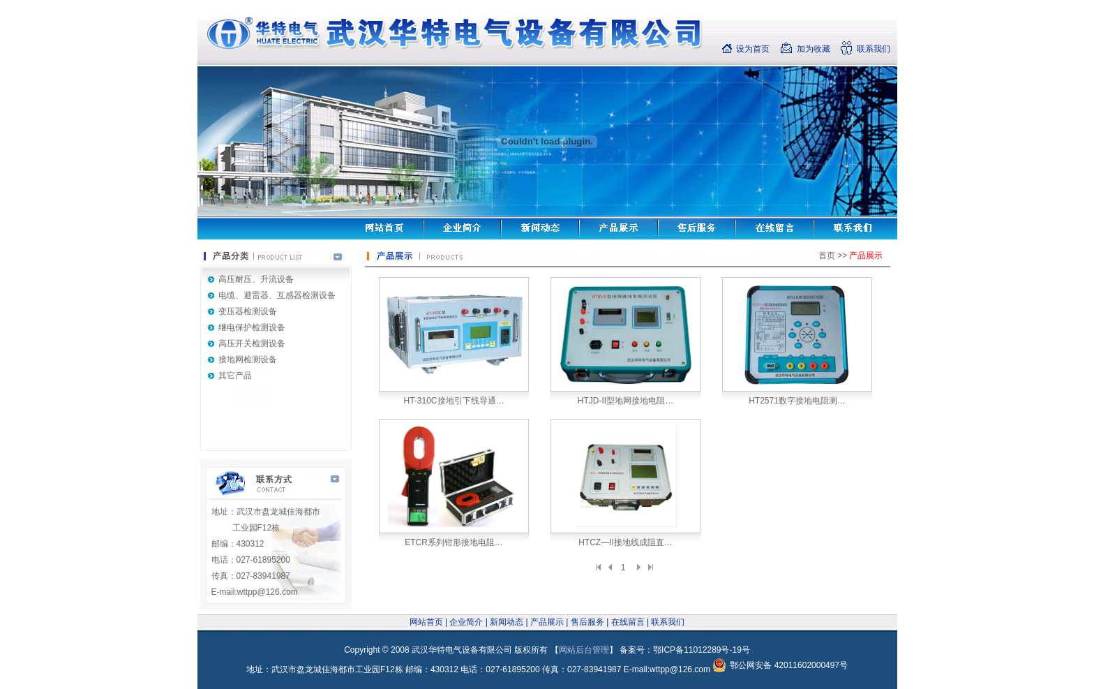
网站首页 (426, 622)
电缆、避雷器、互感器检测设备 (277, 295)
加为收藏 (813, 49)
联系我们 (873, 49)
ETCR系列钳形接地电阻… (454, 542)
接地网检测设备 (247, 359)
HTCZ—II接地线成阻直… (625, 542)
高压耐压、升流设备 (256, 279)
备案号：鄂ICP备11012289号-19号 (685, 650)
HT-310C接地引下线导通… (453, 401)
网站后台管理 (584, 650)
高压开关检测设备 (251, 343)
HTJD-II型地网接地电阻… (625, 401)
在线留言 (628, 622)
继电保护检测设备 (251, 327)
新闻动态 (506, 622)
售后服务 (587, 622)
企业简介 (466, 622)
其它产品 (235, 375)
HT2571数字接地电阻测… (797, 401)
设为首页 (753, 49)
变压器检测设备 (247, 311)
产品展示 (547, 622)
